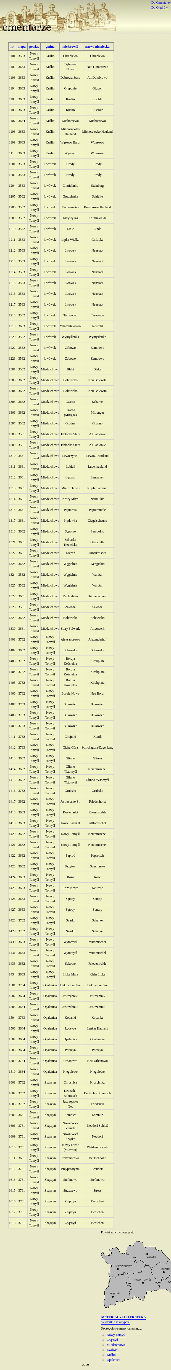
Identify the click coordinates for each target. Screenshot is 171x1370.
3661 (21, 466)
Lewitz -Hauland (97, 456)
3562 (21, 196)
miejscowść (70, 46)
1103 (12, 78)
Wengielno (97, 564)
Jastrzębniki (70, 996)
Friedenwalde (97, 964)
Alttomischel (97, 823)
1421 (12, 845)
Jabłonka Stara (70, 434)
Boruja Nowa (70, 693)
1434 (12, 974)
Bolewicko (70, 380)
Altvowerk (97, 629)
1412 (12, 747)
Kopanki (70, 1018)
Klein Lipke (98, 974)
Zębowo (70, 348)
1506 (12, 1028)
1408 (12, 715)
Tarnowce (97, 315)
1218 (12, 315)
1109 (12, 142)
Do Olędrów (159, 7)
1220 (12, 337)
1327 (12, 596)
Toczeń (70, 553)
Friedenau (97, 1104)
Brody (70, 164)
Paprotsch (97, 855)
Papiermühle (97, 510)
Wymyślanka (70, 337)
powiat (34, 46)
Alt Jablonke (97, 434)
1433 (12, 964)
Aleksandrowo (70, 639)
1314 (12, 499)
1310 (12, 456)
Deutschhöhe (97, 1158)
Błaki (70, 369)
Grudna (70, 423)
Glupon (97, 88)
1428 (12, 920)
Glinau (97, 758)
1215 (12, 283)
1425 (12, 888)
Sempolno (97, 531)
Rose (97, 877)
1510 (12, 1072)
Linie (70, 229)
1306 (12, 412)
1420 (12, 834)
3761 (21, 1126)
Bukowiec (70, 704)
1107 (12, 121)
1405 (12, 683)
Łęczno (70, 477)
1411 (12, 737)
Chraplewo (70, 56)
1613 (12, 1180)
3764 (21, 985)
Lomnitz (97, 1115)
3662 (21, 380)
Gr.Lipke (97, 240)
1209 (12, 218)
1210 (12, 229)
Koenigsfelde (97, 812)
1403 (12, 661)
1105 (12, 99)
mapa (22, 46)
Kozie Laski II (70, 823)
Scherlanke (97, 866)
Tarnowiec (70, 315)
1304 (12, 391)
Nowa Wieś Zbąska (70, 1136)
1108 (12, 132)
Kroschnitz (97, 1082)
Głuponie (70, 88)
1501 (12, 985)
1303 (12, 380)
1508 (12, 1050)
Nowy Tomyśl (34, 56)
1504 (12, 1018)
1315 (12, 510)
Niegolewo (70, 1072)
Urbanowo (70, 1061)
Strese (97, 1190)
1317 (12, 521)
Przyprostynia (70, 1169)
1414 (12, 769)
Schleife (97, 196)
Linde (97, 229)
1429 (12, 931)
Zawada (70, 607)
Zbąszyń (50, 1082)
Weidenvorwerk (97, 1147)
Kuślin (50, 56)
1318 (12, 531)
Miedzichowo (50, 369)
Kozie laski (70, 812)
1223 (12, 358)
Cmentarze (58, 17)
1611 (12, 1158)
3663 (21, 67)
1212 (12, 250)
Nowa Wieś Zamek (70, 1125)
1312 (12, 477)
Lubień (70, 466)
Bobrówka (70, 650)
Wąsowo (70, 153)
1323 (12, 564)
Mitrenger (97, 412)
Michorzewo (70, 121)
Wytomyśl (70, 942)
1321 (12, 542)
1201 (12, 164)
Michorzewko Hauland (70, 131)
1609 (12, 1136)
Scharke (97, 920)
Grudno (97, 423)
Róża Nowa (70, 888)
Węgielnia (70, 564)
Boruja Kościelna (70, 661)
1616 (12, 1201)
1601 (12, 1082)
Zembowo (97, 348)
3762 (21, 639)
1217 (12, 304)
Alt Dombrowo (97, 78)
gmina (50, 46)
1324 (12, 575)
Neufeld (97, 326)
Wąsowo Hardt (70, 142)
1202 (12, 175)
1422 (12, 855)
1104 (12, 88)
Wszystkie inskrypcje (115, 1322)
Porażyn (70, 1050)
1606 (12, 1126)
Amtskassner (97, 553)
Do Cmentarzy (161, 2)
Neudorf (97, 1136)
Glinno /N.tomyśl (70, 769)
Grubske (97, 791)
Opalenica (50, 985)
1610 (12, 1147)
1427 (12, 909)
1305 (12, 402)
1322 (12, 553)
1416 (12, 791)
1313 (12, 488)
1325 (12, 585)
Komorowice (70, 207)
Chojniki (70, 737)
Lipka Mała (70, 974)
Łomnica (70, 1115)
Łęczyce (70, 1028)
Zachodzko (70, 596)
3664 (21, 121)
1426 (12, 899)
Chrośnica (70, 1082)
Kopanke (97, 1018)
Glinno (70, 758)
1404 (12, 672)
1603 (12, 1104)
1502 (12, 996)
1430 (12, 942)
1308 (12, 434)
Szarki (70, 920)
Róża (70, 877)
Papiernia (70, 510)
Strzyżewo (70, 1190)
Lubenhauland (97, 466)
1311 (12, 466)
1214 (12, 272)
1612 (12, 1169)
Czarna (70, 402)
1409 (12, 726)
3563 (21, 56)
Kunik (97, 737)
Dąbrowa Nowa (70, 66)
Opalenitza (97, 1039)
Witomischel (97, 942)
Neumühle (97, 499)
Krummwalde (97, 218)
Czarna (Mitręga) (70, 412)
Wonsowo (97, 142)
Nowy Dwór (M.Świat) (70, 1147)
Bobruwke (97, 650)
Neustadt (97, 250)
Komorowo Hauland (97, 207)
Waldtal (97, 575)
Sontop (97, 899)
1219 (12, 326)
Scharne (97, 402)
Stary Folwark (70, 629)
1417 (12, 801)
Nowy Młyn (70, 499)
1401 (12, 639)
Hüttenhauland (97, 596)
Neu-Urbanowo (97, 1061)
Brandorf (97, 1169)
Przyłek (70, 866)
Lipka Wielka (70, 240)
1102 (12, 67)
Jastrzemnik (97, 996)
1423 (12, 866)
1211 (12, 240)
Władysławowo (70, 326)
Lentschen (97, 477)
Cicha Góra (70, 747)
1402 (12, 650)
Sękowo (70, 964)
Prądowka (70, 521)
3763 (21, 704)
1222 (12, 348)
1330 (12, 629)
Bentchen (97, 1201)
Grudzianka (70, 196)
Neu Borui (97, 693)
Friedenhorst (97, 801)
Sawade (97, 607)
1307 (12, 423)
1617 (12, 1212)
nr (12, 46)
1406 (12, 693)
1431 (12, 953)
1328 (12, 607)
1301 (12, 369)
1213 (12, 261)
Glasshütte (97, 542)
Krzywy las (70, 218)
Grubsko (70, 791)
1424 (12, 877)
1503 (12, 1007)
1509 (12, 1061)
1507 (12, 1039)
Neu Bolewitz (97, 380)
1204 (12, 186)
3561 (21, 434)
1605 (12, 1115)
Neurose (97, 888)
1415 (12, 780)
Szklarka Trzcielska (70, 542)
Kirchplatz (97, 661)
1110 (12, 153)
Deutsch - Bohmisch (70, 1093)
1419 (12, 823)
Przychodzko (70, 1158)
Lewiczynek (70, 456)
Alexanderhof (97, 639)
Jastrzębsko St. (70, 801)
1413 (12, 758)
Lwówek (50, 164)
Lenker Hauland (97, 1028)
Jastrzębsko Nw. (70, 1104)
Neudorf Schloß (97, 1126)
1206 (12, 207)
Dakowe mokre (70, 985)
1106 (12, 110)
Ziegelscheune (97, 521)
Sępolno (70, 531)
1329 (12, 618)
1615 (12, 1190)
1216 (12, 294)
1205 (12, 196)
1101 (12, 56)
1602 (12, 1093)
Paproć (70, 855)
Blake (97, 369)
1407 (12, 704)
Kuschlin (97, 99)
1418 (12, 812)
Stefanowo (70, 1180)
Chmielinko (70, 186)
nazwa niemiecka (97, 46)
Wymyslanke (97, 337)
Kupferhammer (97, 488)
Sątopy (70, 899)
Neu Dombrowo (97, 67)
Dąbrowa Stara (70, 78)
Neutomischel (97, 769)
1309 (12, 445)
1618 (12, 1223)
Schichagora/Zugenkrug (97, 747)
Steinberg (97, 186)
